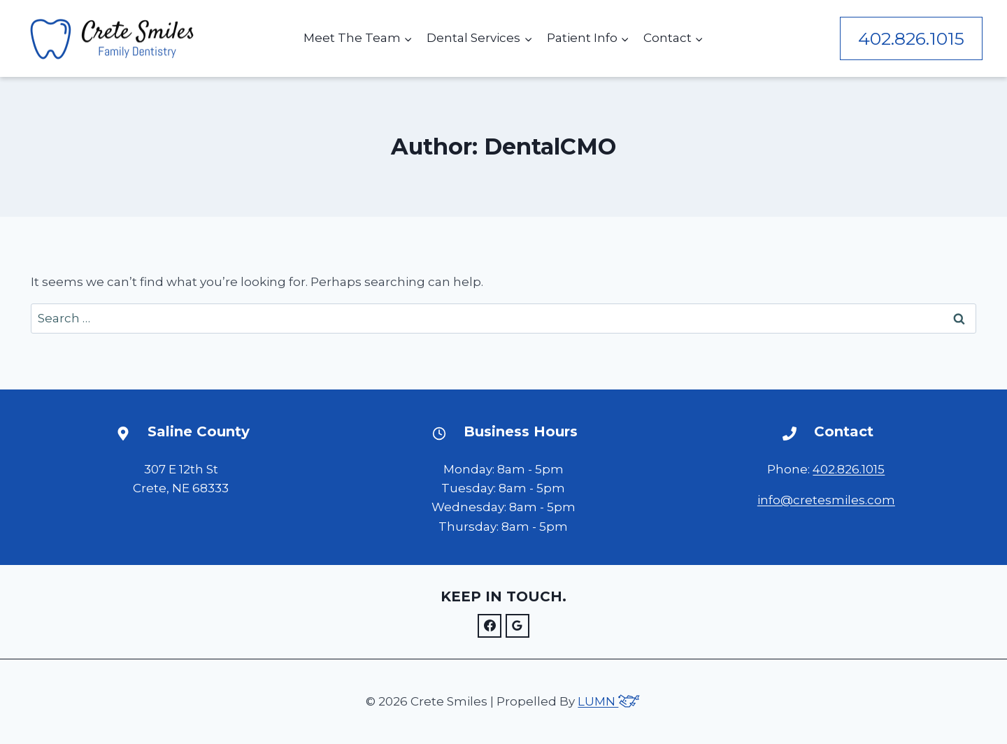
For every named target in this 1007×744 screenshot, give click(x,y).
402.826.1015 (911, 38)
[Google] (517, 626)
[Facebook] (489, 626)
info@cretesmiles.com (826, 500)
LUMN (609, 701)
